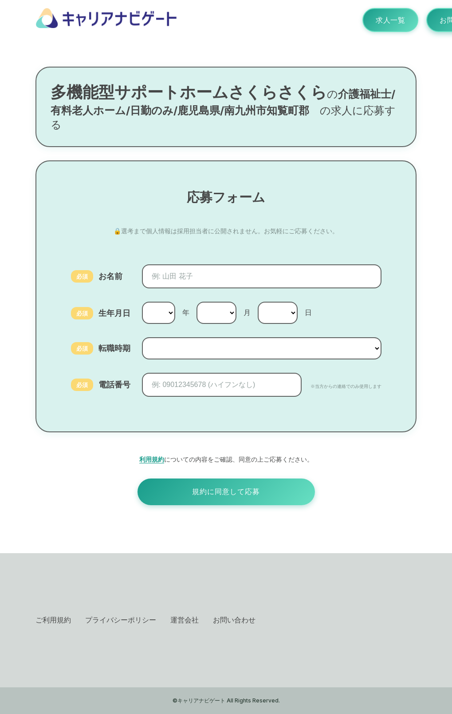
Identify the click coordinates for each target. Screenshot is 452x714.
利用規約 (151, 459)
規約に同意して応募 (226, 491)
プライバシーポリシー (120, 619)
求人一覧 (390, 20)
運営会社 (184, 619)
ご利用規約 (53, 619)
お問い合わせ (234, 619)
